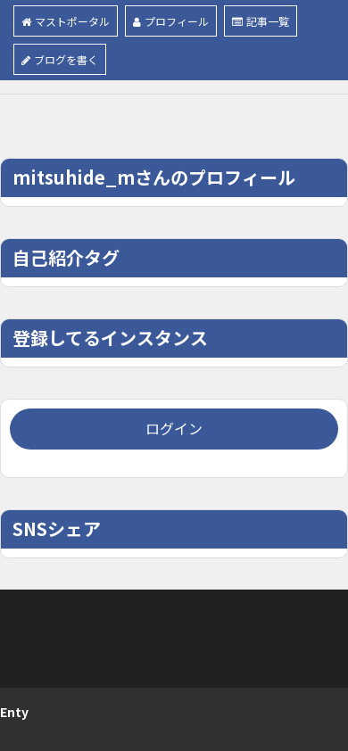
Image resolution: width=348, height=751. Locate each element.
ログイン (174, 428)
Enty (14, 712)
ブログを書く (59, 59)
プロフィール (171, 21)
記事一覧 (260, 21)
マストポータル (65, 21)
